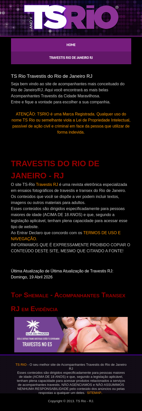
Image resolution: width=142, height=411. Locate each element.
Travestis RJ (47, 184)
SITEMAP (94, 393)
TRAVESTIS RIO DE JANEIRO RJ (71, 57)
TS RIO (21, 364)
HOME (71, 45)
